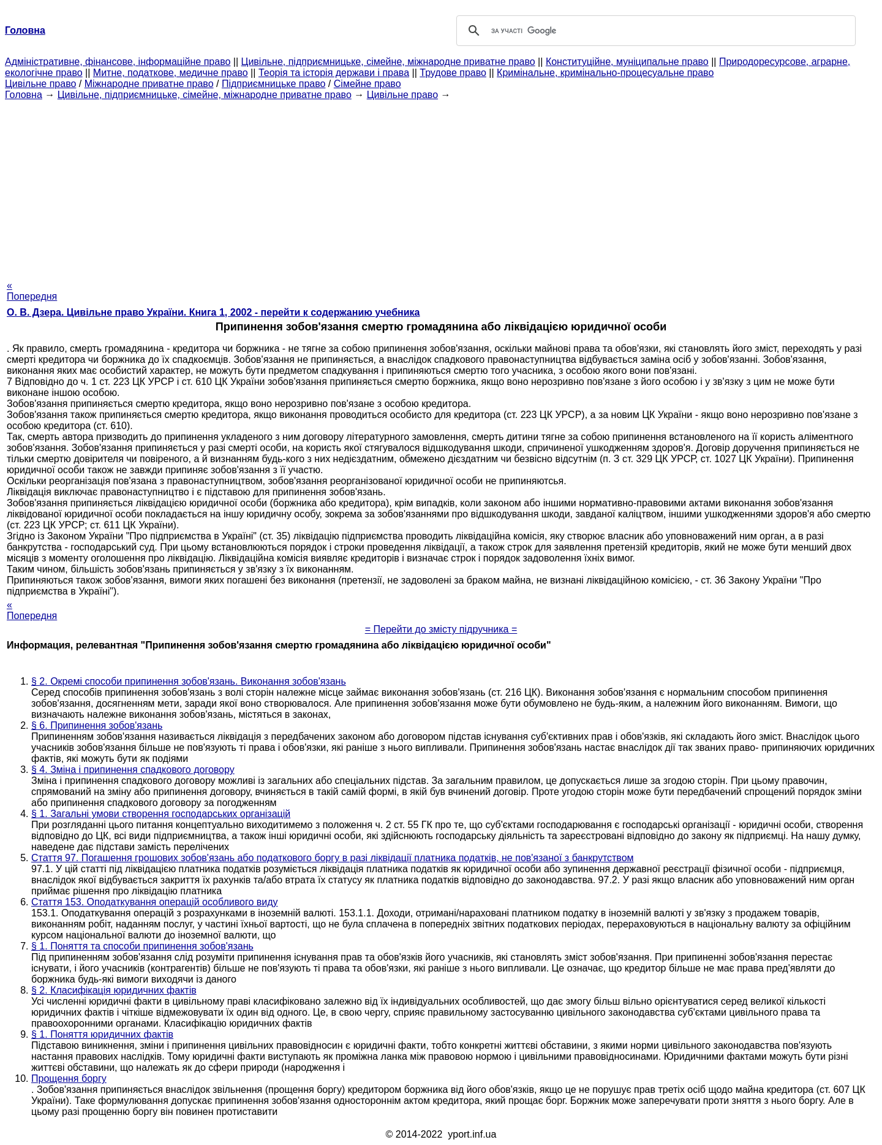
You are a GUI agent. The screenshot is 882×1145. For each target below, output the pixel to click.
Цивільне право (40, 83)
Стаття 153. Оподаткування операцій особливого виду (154, 902)
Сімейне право (367, 83)
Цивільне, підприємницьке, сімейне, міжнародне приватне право (388, 61)
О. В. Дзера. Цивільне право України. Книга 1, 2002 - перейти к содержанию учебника (213, 312)
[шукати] (654, 30)
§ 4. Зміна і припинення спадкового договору (133, 769)
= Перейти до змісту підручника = (441, 629)
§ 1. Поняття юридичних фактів (102, 1034)
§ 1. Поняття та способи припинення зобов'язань (142, 946)
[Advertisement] (441, 186)
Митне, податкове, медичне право (170, 72)
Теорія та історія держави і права (333, 72)
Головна (23, 94)
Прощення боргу (69, 1078)
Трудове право (453, 72)
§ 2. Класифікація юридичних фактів (114, 990)
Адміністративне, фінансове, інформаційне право (117, 61)
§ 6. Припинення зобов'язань (96, 725)
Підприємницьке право (274, 83)
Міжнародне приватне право (149, 83)
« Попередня (32, 291)
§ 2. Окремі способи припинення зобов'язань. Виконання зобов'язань (188, 681)
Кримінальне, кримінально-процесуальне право (605, 72)
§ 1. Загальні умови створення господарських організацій (160, 813)
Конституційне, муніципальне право (627, 61)
